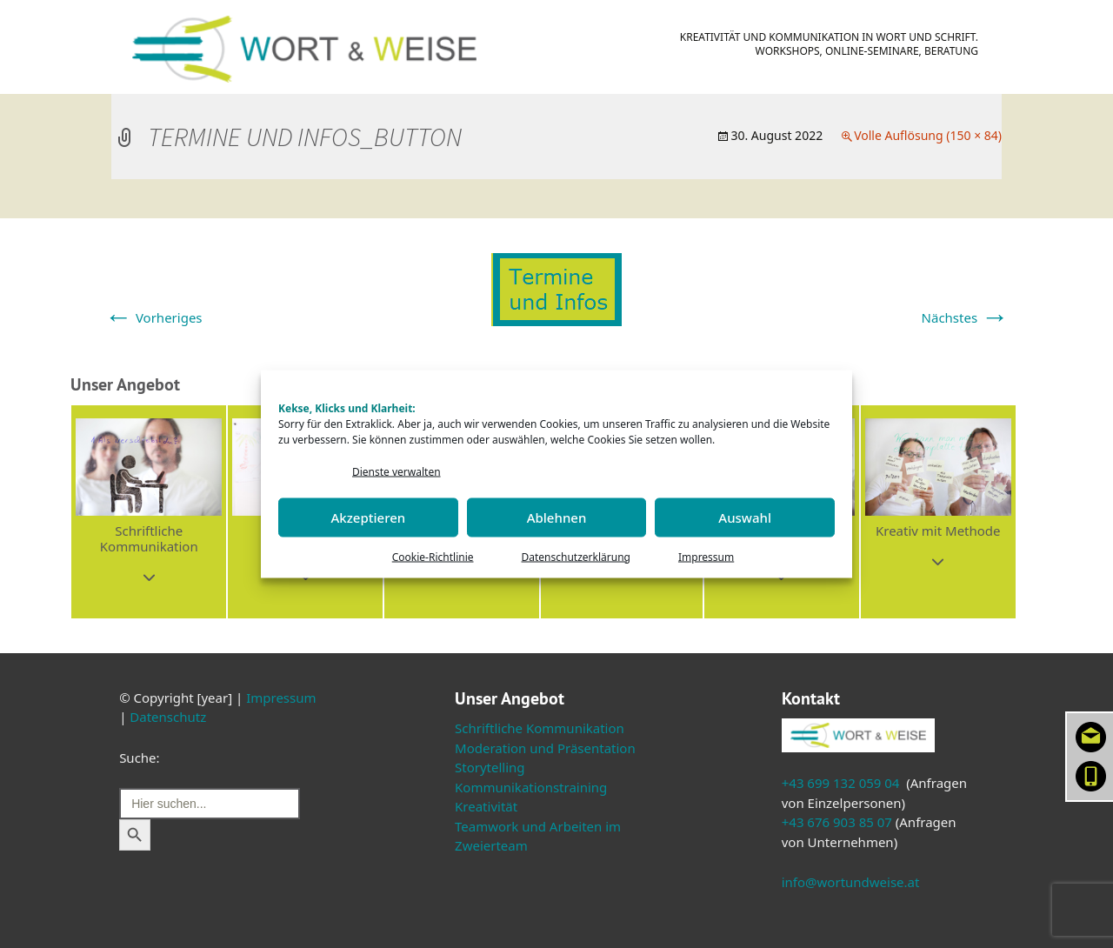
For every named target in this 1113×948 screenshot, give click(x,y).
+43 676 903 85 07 (837, 822)
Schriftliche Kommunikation (539, 728)
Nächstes (965, 317)
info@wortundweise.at (851, 882)
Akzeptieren (367, 517)
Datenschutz (168, 716)
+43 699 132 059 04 (841, 782)
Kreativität (486, 806)
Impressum (706, 556)
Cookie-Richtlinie (433, 556)
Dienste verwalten (396, 471)
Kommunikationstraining (531, 787)
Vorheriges (153, 317)
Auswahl (744, 517)
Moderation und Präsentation (545, 748)
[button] (148, 511)
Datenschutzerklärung (576, 556)
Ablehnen (557, 517)
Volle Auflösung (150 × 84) (928, 135)
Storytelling (490, 767)
